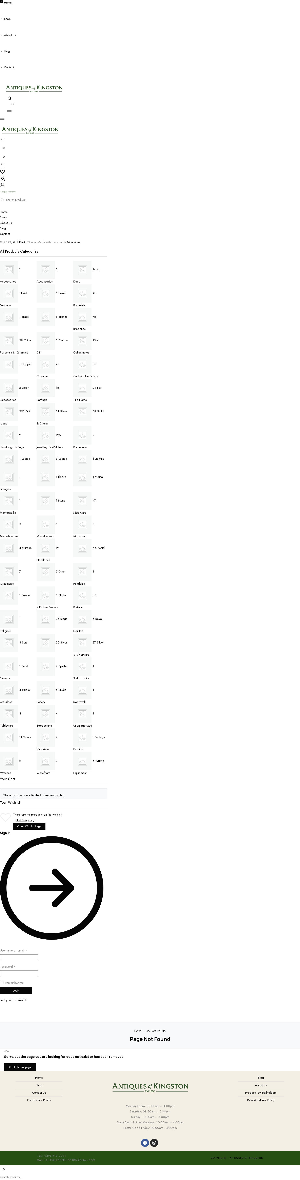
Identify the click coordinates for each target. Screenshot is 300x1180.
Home (8, 2)
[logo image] (34, 88)
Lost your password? (13, 1000)
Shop (7, 19)
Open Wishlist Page (29, 826)
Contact (9, 67)
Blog (7, 51)
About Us (10, 35)
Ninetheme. (74, 242)
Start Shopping (25, 820)
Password (8, 966)
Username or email (13, 950)
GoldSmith (19, 242)
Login (16, 990)
